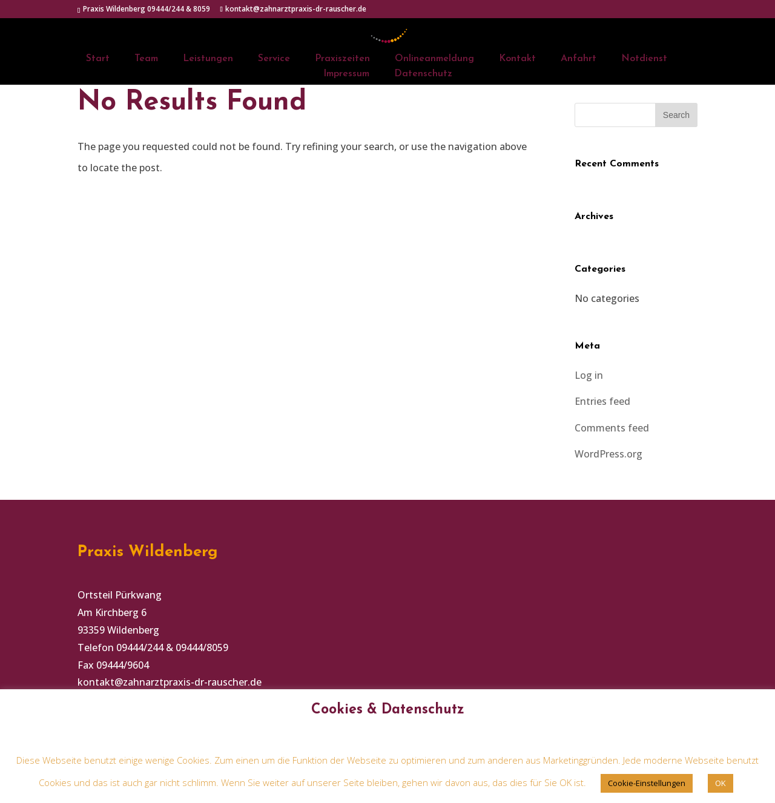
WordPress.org (608, 453)
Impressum (346, 74)
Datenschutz (423, 74)
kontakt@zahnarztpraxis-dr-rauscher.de (170, 682)
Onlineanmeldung (434, 59)
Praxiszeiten (342, 59)
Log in (589, 375)
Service (274, 59)
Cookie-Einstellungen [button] (646, 783)
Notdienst (644, 59)
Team (146, 59)
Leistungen (208, 59)
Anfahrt (578, 59)
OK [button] (720, 783)
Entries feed (602, 401)
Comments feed (612, 427)
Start (98, 59)
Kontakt (517, 59)
